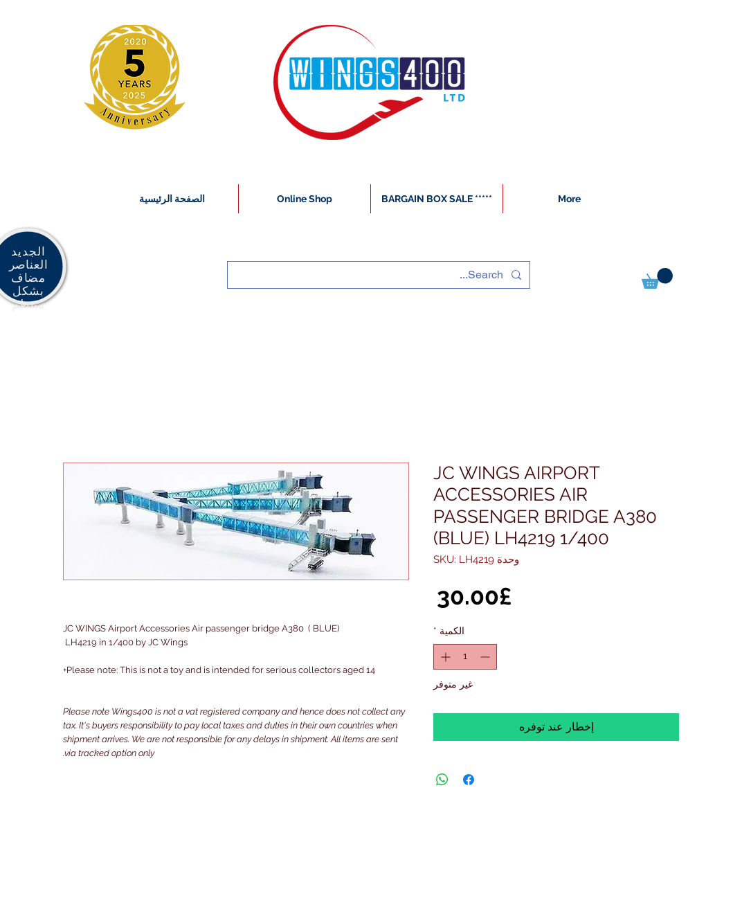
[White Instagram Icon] (63, 915)
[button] (657, 278)
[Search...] (380, 275)
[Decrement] (486, 657)
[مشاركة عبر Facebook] (468, 779)
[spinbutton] (465, 657)
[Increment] (444, 657)
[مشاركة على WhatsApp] (442, 779)
